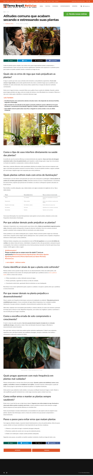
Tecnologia (32, 1)
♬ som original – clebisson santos (15, 263)
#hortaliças (40, 255)
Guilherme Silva (9, 23)
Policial (36, 1)
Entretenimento (18, 1)
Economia (12, 1)
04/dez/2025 (19, 23)
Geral (4, 1)
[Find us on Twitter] (4, 473)
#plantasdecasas (30, 257)
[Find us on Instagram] (6, 473)
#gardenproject (31, 255)
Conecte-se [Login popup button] (86, 6)
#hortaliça (43, 257)
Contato (56, 1)
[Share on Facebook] (53, 60)
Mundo (28, 1)
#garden (46, 255)
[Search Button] (81, 6)
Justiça (53, 1)
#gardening (8, 257)
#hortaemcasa (9, 259)
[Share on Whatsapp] (10, 60)
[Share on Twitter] (39, 60)
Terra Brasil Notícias (86, 473)
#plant (38, 257)
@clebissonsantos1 (11, 251)
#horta (23, 257)
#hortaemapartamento (20, 255)
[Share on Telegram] (25, 60)
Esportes (24, 1)
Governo (41, 1)
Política (7, 1)
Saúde (45, 1)
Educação (49, 1)
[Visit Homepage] (19, 6)
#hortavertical (16, 257)
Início (4, 11)
